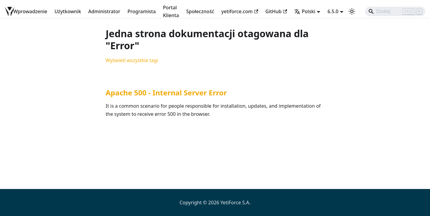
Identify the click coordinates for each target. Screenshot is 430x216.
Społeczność (200, 11)
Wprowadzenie (30, 11)
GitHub (276, 11)
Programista (141, 11)
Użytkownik (67, 11)
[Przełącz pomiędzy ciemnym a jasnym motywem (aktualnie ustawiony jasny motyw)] (352, 11)
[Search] (395, 11)
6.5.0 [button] (333, 11)
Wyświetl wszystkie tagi (132, 60)
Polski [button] (304, 11)
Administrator (104, 11)
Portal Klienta (171, 11)
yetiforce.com (239, 11)
